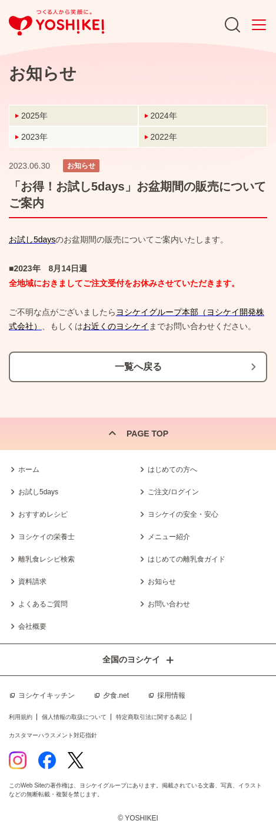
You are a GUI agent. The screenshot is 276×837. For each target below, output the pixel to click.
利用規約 (20, 717)
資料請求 (32, 581)
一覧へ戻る (138, 367)
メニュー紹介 (169, 537)
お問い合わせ (169, 604)
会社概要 (32, 626)
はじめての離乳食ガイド (186, 559)
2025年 (34, 115)
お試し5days (38, 492)
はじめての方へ (172, 469)
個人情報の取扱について (74, 717)
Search (232, 25)
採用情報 (171, 695)
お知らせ (162, 581)
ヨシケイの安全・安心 (183, 514)
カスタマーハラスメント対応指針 (53, 735)
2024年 (164, 115)
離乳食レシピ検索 (46, 559)
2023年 (34, 137)
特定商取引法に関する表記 (151, 717)
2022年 (164, 137)
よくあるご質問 (43, 604)
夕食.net (116, 695)
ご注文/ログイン (173, 492)
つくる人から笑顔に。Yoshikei (56, 22)
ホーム (28, 469)
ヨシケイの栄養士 (46, 537)
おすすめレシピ (43, 514)
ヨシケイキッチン (46, 695)
